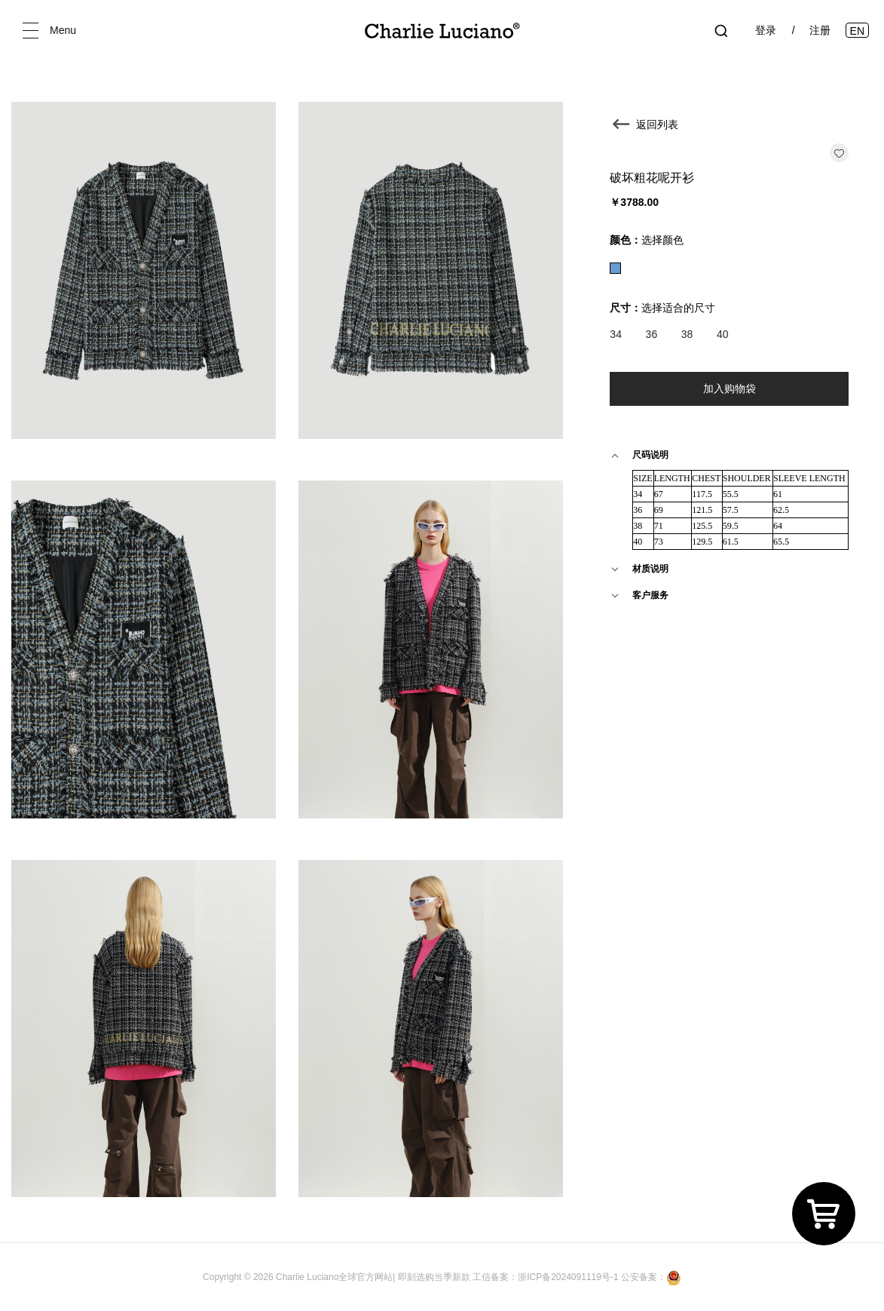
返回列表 (657, 124)
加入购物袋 (729, 388)
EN (857, 31)
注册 (819, 30)
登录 (765, 30)
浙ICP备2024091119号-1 (569, 1277)
